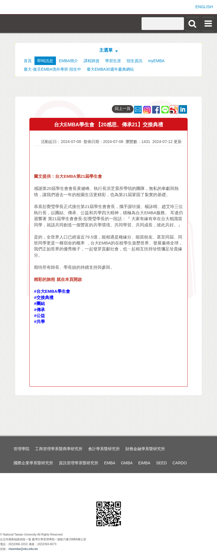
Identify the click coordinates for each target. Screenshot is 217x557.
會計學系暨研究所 (104, 449)
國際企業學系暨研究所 (33, 463)
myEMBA (156, 60)
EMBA (109, 463)
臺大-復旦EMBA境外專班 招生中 (52, 69)
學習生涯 (113, 60)
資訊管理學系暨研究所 (78, 463)
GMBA (127, 463)
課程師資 (91, 60)
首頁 (28, 60)
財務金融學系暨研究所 (145, 449)
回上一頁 (123, 108)
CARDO (179, 463)
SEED (161, 463)
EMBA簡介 (68, 60)
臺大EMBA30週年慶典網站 (110, 69)
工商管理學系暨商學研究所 (59, 449)
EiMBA (144, 463)
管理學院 (21, 449)
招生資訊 (134, 60)
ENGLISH (204, 7)
